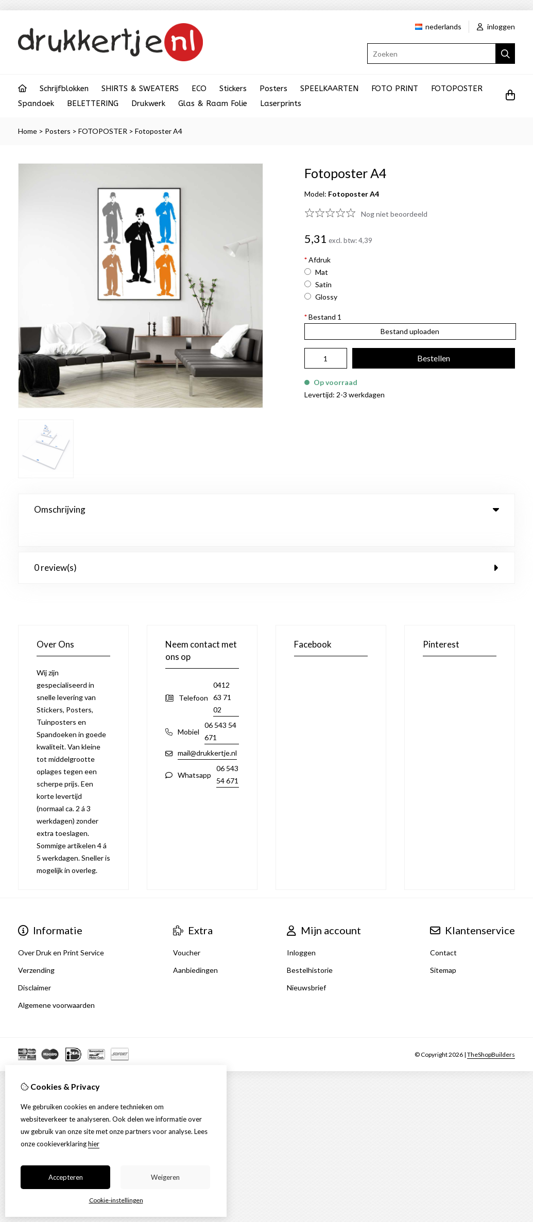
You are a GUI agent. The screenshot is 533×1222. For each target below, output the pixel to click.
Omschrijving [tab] (266, 509)
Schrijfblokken (64, 88)
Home (27, 131)
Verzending (36, 949)
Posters (273, 88)
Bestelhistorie (310, 949)
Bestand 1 (322, 316)
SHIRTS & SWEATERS (140, 88)
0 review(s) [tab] (266, 546)
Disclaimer (34, 966)
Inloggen (301, 931)
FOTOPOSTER (457, 88)
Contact (443, 931)
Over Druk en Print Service (61, 931)
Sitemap (443, 949)
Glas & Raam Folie (212, 103)
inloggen (496, 26)
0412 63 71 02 (222, 676)
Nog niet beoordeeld (394, 214)
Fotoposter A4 (158, 131)
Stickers (233, 88)
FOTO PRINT (394, 88)
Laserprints (280, 103)
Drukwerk (148, 103)
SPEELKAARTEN (329, 88)
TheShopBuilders (491, 1033)
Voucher (186, 931)
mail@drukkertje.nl (207, 731)
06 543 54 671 (220, 710)
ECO (199, 88)
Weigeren (165, 1177)
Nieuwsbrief (306, 966)
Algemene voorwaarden (56, 984)
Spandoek (36, 103)
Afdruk (317, 259)
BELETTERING (92, 103)
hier (93, 1144)
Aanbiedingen (195, 949)
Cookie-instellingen (116, 1200)
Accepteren (65, 1177)
